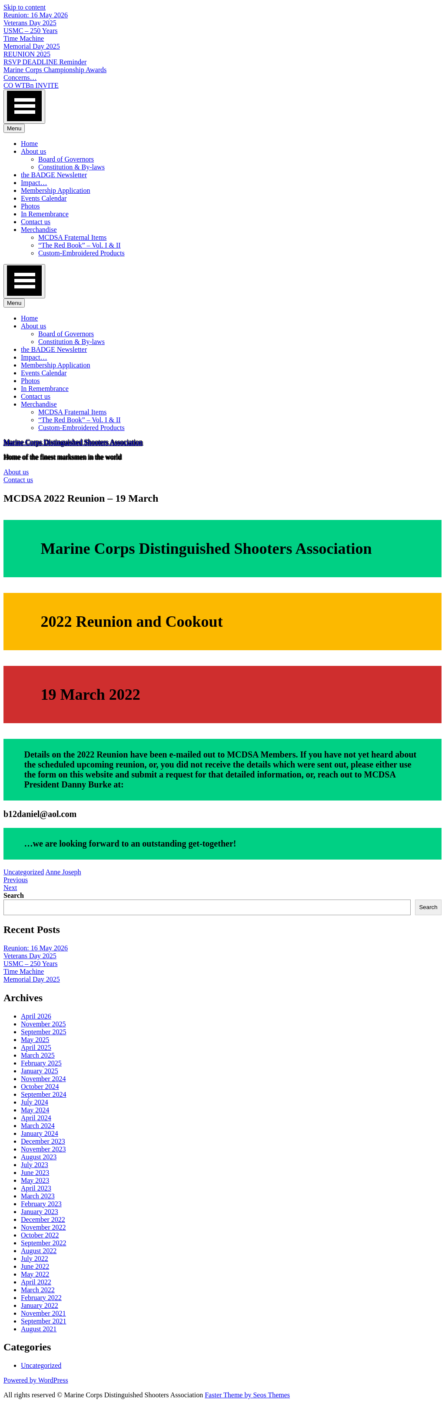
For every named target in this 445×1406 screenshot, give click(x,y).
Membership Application (55, 190)
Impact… (34, 182)
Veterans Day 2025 (29, 22)
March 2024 (38, 1125)
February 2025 (41, 1063)
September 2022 (43, 1243)
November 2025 (43, 1024)
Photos (30, 206)
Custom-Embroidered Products (81, 253)
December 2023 (43, 1141)
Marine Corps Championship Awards (54, 69)
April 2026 (36, 1016)
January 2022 (39, 1305)
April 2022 (36, 1282)
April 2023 (36, 1188)
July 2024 (34, 1102)
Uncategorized (23, 872)
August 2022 (38, 1250)
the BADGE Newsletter (54, 175)
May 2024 (35, 1110)
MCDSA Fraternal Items (72, 237)
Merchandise (39, 229)
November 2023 (43, 1149)
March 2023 (38, 1196)
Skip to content (24, 7)
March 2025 (38, 1055)
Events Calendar (43, 198)
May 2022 (35, 1274)
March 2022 (38, 1290)
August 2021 (38, 1329)
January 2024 (39, 1133)
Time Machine (23, 38)
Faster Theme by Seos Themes (247, 1395)
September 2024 (43, 1094)
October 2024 (40, 1086)
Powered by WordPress (35, 1380)
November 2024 (43, 1078)
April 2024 (36, 1117)
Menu (14, 128)
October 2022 (40, 1235)
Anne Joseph (63, 872)
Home (29, 143)
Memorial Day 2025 (31, 46)
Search (13, 895)
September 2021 (43, 1321)
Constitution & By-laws (71, 167)
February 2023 (41, 1204)
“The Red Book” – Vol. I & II (79, 245)
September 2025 (43, 1031)
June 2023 (35, 1172)
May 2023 (35, 1180)
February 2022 (41, 1297)
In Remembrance (45, 214)
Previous (15, 879)
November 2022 (43, 1227)
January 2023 (39, 1211)
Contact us (35, 221)
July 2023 (34, 1164)
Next (10, 887)
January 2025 (39, 1071)
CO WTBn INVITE (31, 85)
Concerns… (20, 77)
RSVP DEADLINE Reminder (44, 62)
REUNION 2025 (26, 54)
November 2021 (43, 1313)
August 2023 (38, 1157)
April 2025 (36, 1047)
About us (33, 151)
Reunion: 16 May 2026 (35, 15)
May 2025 (35, 1039)
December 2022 (43, 1219)
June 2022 (35, 1266)
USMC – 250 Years (30, 30)
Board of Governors (66, 159)
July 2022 (34, 1258)
